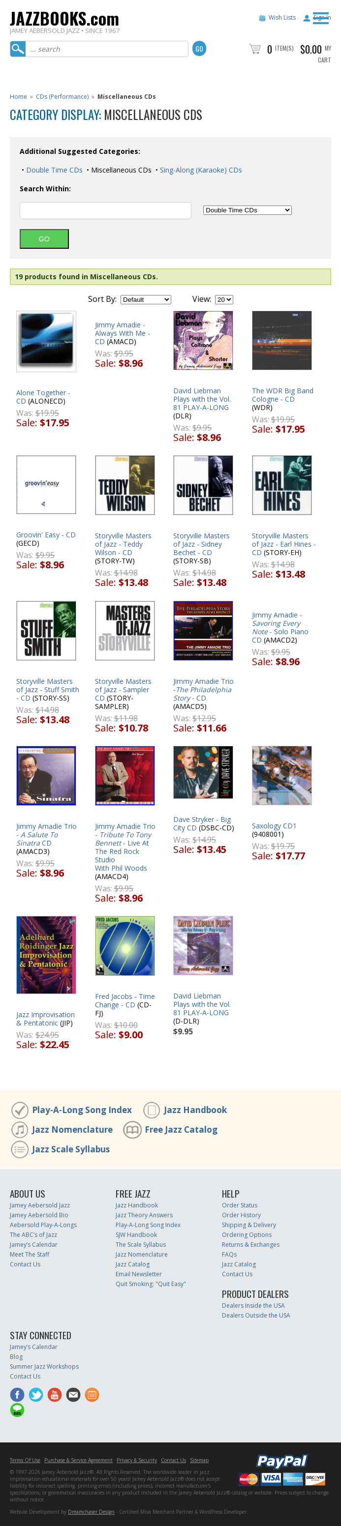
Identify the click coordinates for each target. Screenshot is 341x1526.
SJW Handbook (136, 1235)
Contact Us (25, 1264)
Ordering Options (247, 1235)
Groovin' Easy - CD (46, 534)
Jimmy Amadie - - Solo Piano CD (280, 627)
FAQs (229, 1254)
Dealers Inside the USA (253, 1305)
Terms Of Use (25, 1460)
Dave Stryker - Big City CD (202, 823)
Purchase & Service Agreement (78, 1460)
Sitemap (199, 1460)
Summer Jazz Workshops (44, 1366)
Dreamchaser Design (91, 1511)
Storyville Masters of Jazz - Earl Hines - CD (284, 544)
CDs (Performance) (62, 96)
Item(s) (284, 48)
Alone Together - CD (43, 397)
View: (201, 299)
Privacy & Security (137, 1460)
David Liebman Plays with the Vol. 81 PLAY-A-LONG (202, 399)
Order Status (239, 1205)
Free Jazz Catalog (181, 1129)
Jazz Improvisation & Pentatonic (45, 1018)
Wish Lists (282, 17)
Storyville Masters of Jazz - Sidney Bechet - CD (201, 544)
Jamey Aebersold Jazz (40, 1205)
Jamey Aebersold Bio (39, 1215)
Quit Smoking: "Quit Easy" (151, 1284)
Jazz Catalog (133, 1264)
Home (18, 96)
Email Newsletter (139, 1274)
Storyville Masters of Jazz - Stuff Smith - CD (47, 689)
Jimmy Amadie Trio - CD (46, 835)
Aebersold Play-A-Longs (43, 1225)
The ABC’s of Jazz (33, 1235)
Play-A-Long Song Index (82, 1109)
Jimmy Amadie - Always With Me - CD (122, 333)
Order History (241, 1215)
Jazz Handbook (195, 1109)
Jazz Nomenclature (72, 1129)
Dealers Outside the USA (256, 1315)
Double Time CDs (53, 170)
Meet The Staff (29, 1254)
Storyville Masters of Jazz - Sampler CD (123, 689)
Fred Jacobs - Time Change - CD (125, 1000)
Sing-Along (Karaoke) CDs (200, 170)
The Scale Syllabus (141, 1244)
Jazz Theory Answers (144, 1215)
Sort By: (102, 299)
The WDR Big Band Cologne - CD (282, 395)
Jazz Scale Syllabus (71, 1149)
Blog (16, 1356)
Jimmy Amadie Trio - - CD (203, 689)
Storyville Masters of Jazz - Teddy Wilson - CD (123, 544)
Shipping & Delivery (249, 1225)
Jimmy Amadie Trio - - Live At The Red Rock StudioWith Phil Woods (125, 847)
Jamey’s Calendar (34, 1244)
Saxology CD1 (274, 825)
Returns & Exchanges (250, 1244)
